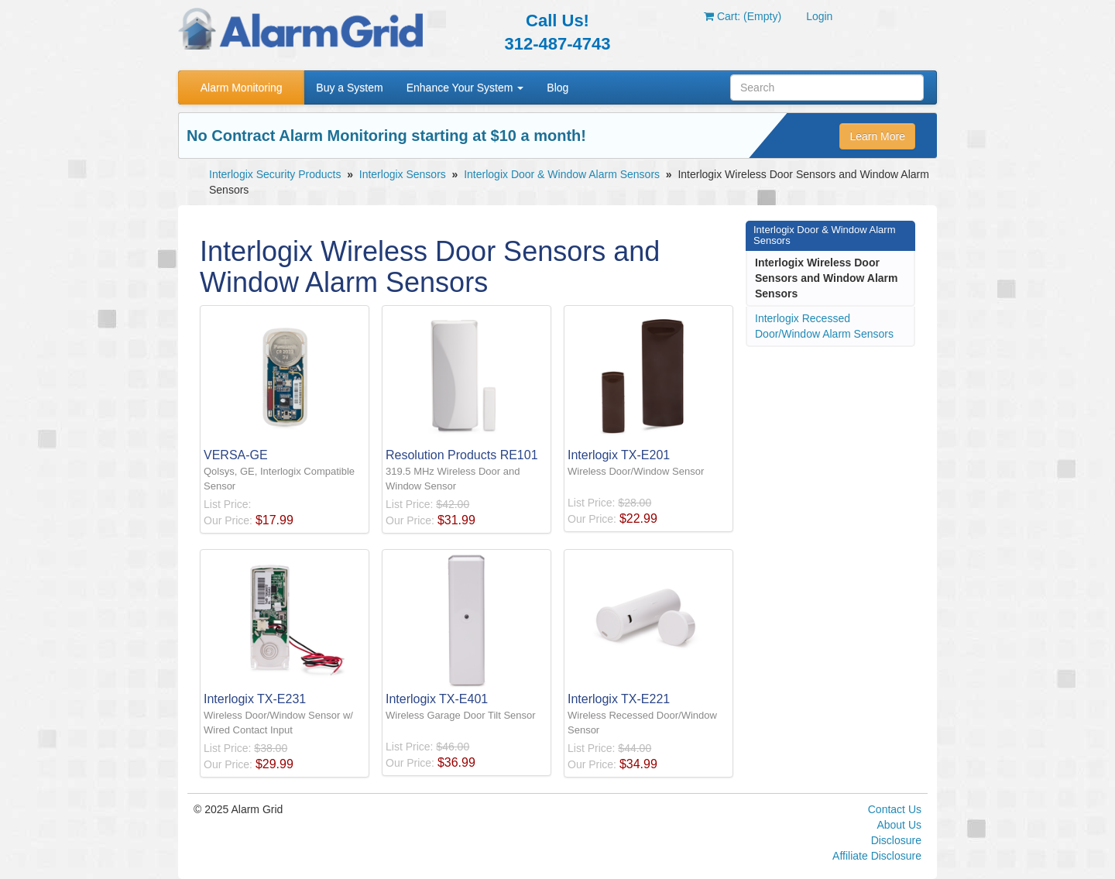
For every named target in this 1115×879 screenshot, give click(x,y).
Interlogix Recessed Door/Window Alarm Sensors (824, 326)
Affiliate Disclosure (876, 856)
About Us (899, 825)
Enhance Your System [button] (465, 87)
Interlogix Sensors (402, 174)
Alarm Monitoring (242, 87)
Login (819, 16)
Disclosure (896, 840)
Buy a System (349, 87)
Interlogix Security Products (275, 174)
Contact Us (894, 809)
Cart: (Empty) (742, 16)
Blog (557, 87)
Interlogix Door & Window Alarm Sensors (562, 174)
